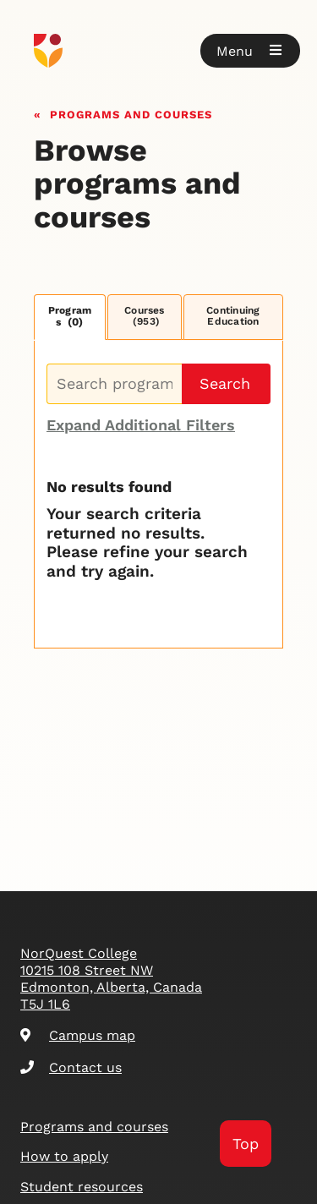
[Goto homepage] (158, 51)
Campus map (77, 1035)
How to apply (64, 1156)
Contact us (71, 1067)
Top (245, 1143)
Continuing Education (233, 316)
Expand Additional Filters (140, 425)
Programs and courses (131, 113)
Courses (144, 316)
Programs (70, 316)
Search (224, 383)
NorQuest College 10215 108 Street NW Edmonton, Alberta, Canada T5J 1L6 (111, 978)
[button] (250, 51)
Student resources (81, 1187)
